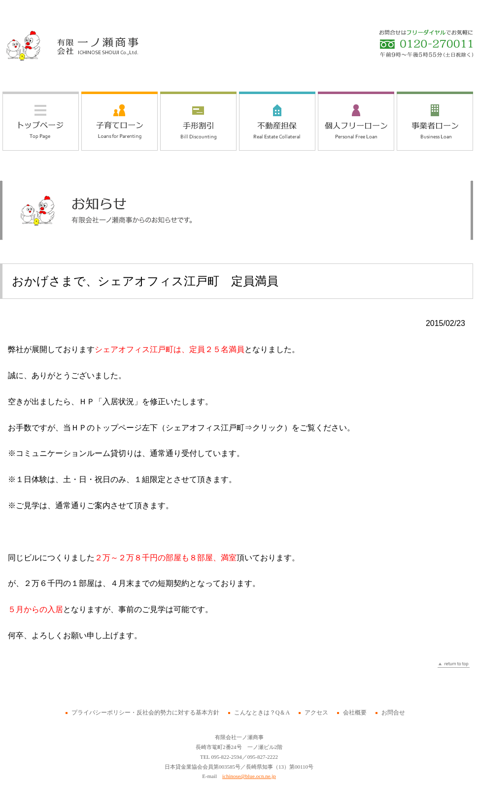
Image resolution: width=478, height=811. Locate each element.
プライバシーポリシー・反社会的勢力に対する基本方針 (145, 712)
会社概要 (355, 712)
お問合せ (393, 712)
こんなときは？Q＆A (262, 712)
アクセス (316, 712)
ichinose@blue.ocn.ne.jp (249, 776)
